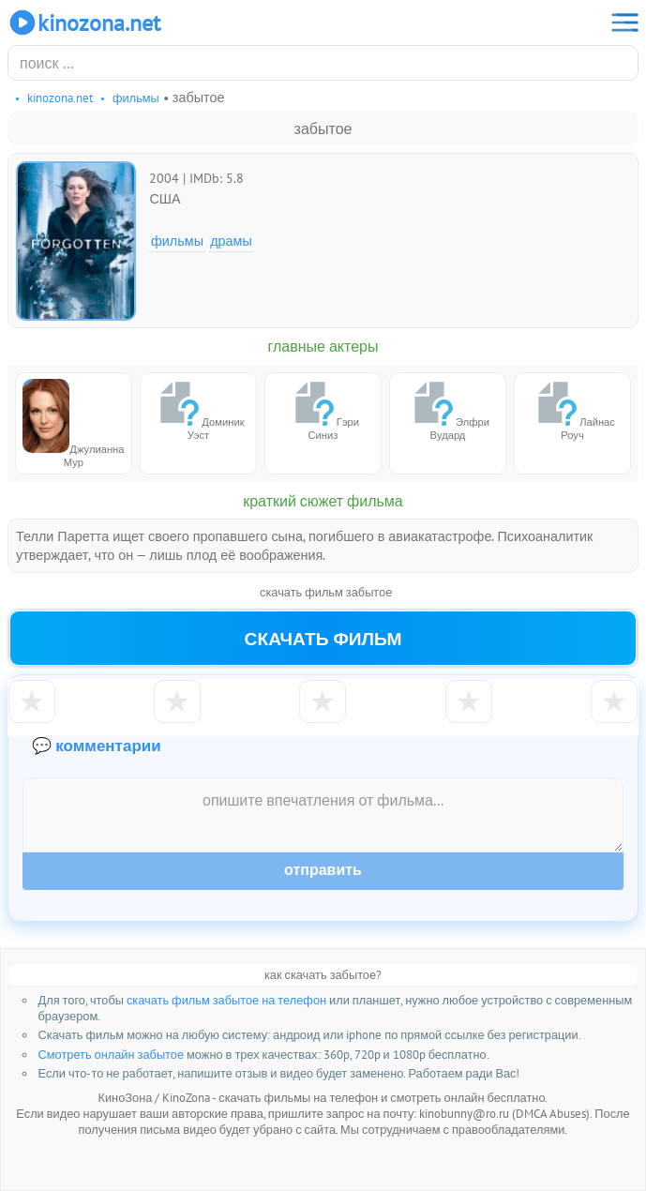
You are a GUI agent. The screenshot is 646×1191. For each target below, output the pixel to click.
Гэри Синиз (323, 410)
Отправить (323, 870)
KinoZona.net (84, 23)
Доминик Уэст (198, 410)
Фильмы (177, 240)
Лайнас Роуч (572, 410)
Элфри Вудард (447, 410)
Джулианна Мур (73, 424)
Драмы (231, 240)
